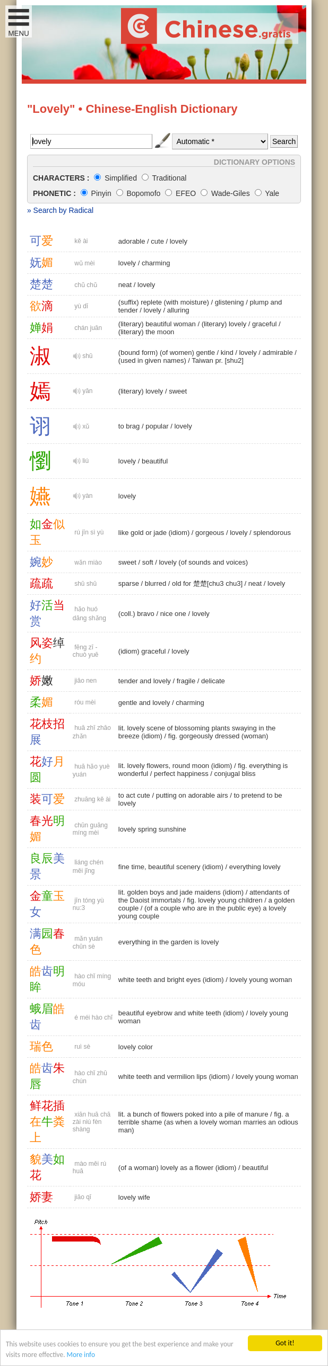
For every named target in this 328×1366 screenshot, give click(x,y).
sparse (128, 583)
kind (227, 352)
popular (156, 426)
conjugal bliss (235, 774)
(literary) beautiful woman (157, 324)
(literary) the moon (146, 332)
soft (147, 562)
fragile (186, 681)
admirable (278, 352)
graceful (264, 324)
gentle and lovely (144, 703)
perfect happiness (181, 774)
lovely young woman (260, 980)
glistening (229, 302)
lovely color (135, 1047)
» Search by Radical (60, 210)
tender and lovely (144, 681)
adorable (131, 241)
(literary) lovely (224, 324)
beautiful (155, 461)
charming (156, 263)
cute (157, 241)
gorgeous (209, 533)
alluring (178, 310)
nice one (173, 614)
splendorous (272, 533)
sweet (178, 391)
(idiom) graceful (142, 651)
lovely (178, 241)
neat (125, 285)
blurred (155, 583)
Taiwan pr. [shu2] (218, 360)
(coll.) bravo (136, 614)
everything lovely (255, 867)
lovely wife (134, 1197)
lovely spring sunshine (152, 829)
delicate (213, 681)
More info (82, 1354)
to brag (129, 426)
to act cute (134, 795)
